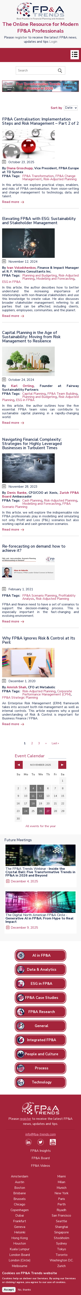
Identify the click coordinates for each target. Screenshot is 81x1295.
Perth (61, 1204)
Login (53, 42)
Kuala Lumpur (19, 1249)
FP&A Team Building (62, 394)
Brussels (19, 1199)
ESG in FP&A (11, 282)
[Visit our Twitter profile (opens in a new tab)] (40, 1144)
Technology (42, 1082)
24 (25, 811)
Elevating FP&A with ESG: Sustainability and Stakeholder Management (39, 221)
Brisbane (19, 1193)
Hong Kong (19, 1238)
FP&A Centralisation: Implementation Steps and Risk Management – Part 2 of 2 (40, 121)
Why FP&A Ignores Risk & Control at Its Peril (38, 640)
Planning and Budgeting (39, 275)
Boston (19, 1188)
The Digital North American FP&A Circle (35, 915)
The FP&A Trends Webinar (25, 868)
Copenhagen (20, 1210)
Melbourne (19, 1266)
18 (33, 803)
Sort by (56, 108)
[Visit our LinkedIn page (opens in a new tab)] (28, 1144)
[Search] (40, 70)
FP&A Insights (40, 1151)
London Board (19, 1255)
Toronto (62, 1255)
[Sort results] (71, 107)
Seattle (61, 1221)
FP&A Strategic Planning (20, 697)
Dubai (19, 1215)
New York (61, 1193)
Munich (61, 1188)
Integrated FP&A (41, 1040)
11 (33, 796)
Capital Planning (34, 394)
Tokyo (61, 1249)
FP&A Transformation (38, 176)
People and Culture (41, 1054)
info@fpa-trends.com (40, 1134)
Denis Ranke (17, 493)
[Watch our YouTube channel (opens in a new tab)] (53, 1144)
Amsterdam (19, 1176)
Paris (61, 1199)
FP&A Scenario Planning (39, 595)
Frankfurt (19, 1221)
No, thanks (24, 1291)
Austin (19, 1182)
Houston (19, 1243)
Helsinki (19, 1232)
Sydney (61, 1243)
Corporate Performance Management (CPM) (47, 692)
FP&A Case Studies (41, 997)
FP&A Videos (40, 1166)
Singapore (61, 1232)
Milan (61, 1182)
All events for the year (40, 826)
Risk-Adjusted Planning (60, 179)
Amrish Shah (16, 687)
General (41, 1026)
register (25, 1119)
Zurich (61, 1266)
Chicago (19, 1204)
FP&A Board (41, 1158)
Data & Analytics (41, 969)
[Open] (74, 54)
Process (41, 1068)
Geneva (19, 1227)
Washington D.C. (61, 1260)
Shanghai (61, 1227)
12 (40, 796)
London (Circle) (20, 1260)
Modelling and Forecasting (55, 279)
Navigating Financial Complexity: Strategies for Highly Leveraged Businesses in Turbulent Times (32, 444)
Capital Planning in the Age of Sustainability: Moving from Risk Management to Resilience (31, 337)
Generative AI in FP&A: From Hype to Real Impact (39, 920)
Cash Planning (32, 500)
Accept (9, 1291)
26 (40, 811)
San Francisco (61, 1215)
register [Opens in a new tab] (21, 37)
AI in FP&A (41, 955)
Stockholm (61, 1238)
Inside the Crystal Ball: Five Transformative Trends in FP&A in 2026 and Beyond (40, 872)
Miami (61, 1176)
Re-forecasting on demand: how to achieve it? (33, 548)
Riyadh (61, 1210)
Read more (10, 202)
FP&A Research (41, 1011)
